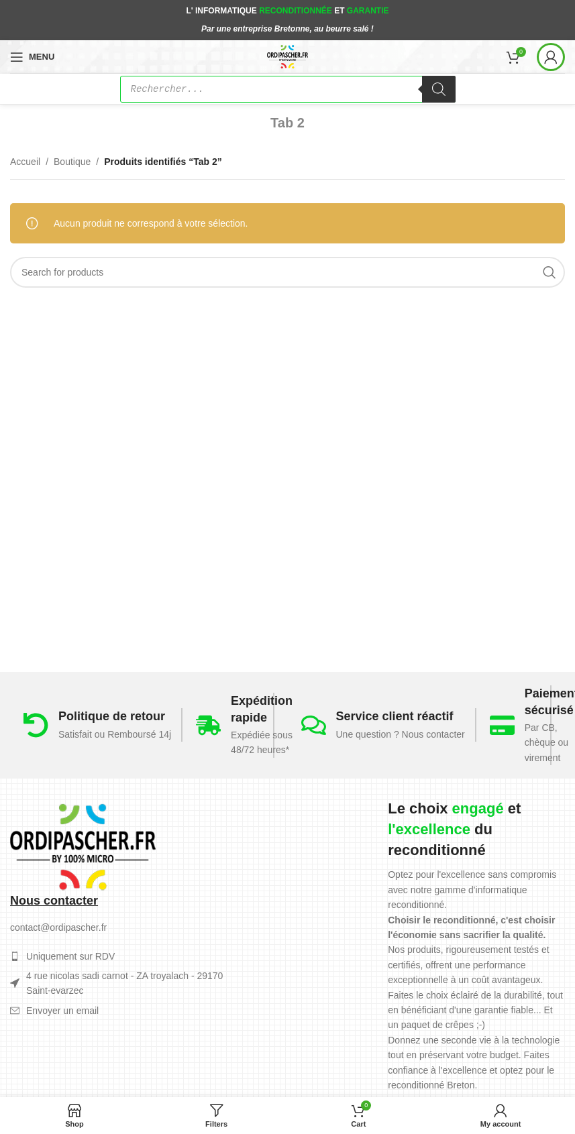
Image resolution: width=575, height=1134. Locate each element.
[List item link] (124, 1010)
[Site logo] (287, 55)
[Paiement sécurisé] (502, 725)
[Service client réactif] (313, 725)
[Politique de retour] (35, 725)
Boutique (72, 161)
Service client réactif (395, 716)
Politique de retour (111, 716)
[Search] (287, 272)
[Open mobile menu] (32, 57)
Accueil (25, 161)
